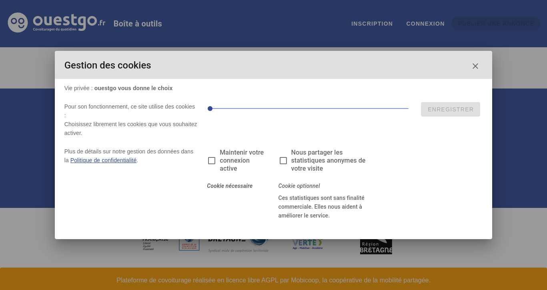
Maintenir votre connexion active (242, 160)
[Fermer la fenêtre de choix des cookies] (475, 66)
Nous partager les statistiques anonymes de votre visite (328, 160)
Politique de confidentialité (103, 160)
